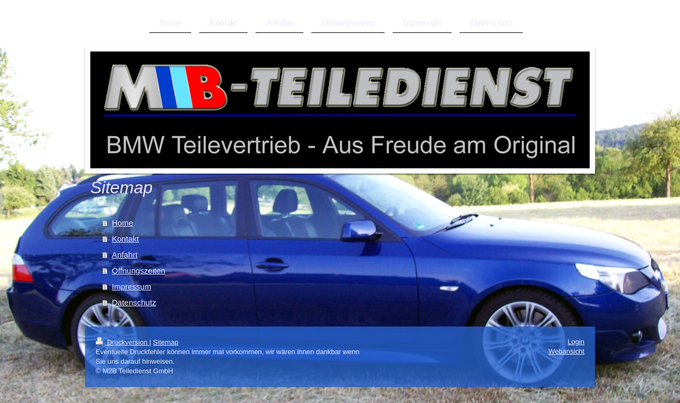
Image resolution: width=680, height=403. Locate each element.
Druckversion (122, 342)
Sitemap (165, 342)
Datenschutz (134, 302)
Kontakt (125, 238)
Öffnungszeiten (139, 270)
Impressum (131, 286)
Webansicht (566, 351)
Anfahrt (125, 254)
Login (575, 342)
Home (122, 222)
